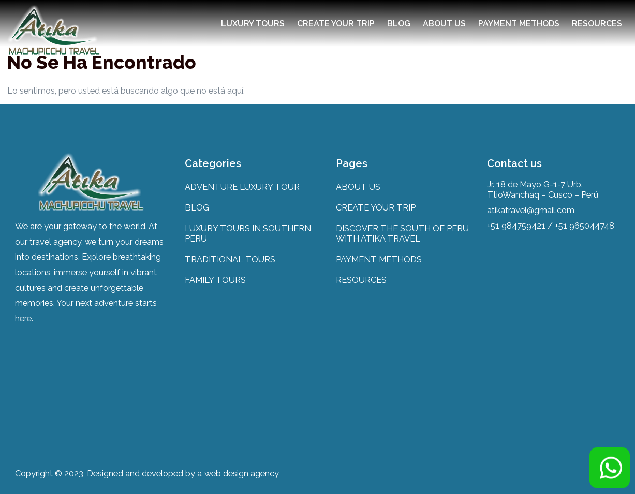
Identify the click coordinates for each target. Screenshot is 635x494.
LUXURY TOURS (253, 23)
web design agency (241, 473)
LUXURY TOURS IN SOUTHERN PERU (248, 233)
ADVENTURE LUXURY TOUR (242, 187)
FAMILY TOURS (215, 280)
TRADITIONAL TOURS (230, 259)
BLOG (398, 23)
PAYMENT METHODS (518, 23)
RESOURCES (597, 23)
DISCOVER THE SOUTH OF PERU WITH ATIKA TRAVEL (402, 233)
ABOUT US (444, 23)
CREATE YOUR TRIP (336, 23)
